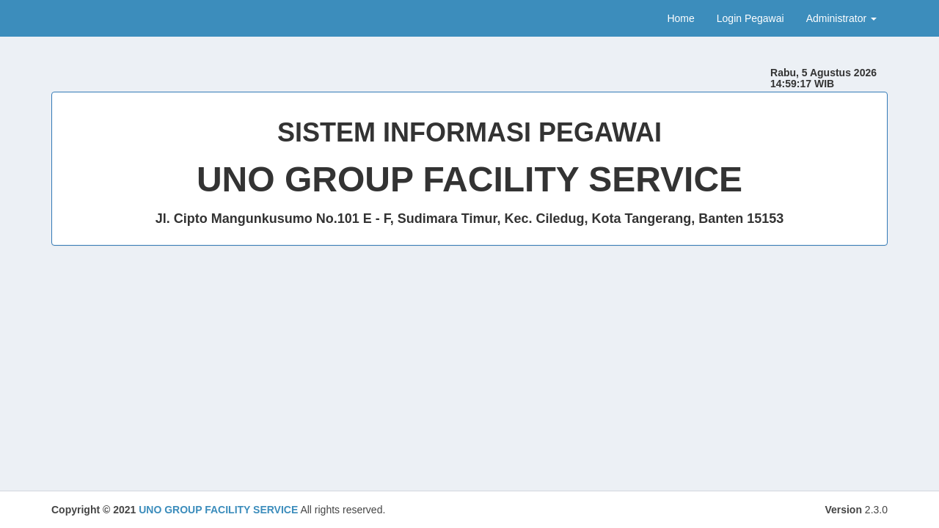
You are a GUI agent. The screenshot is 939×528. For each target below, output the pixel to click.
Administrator (841, 18)
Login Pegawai (750, 18)
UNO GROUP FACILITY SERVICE (218, 510)
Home (680, 18)
